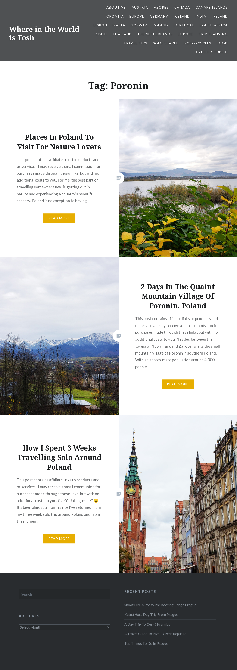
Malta (119, 25)
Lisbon (100, 25)
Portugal (184, 25)
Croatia (115, 16)
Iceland (182, 16)
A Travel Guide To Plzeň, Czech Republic (155, 634)
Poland (160, 25)
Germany (159, 16)
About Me (116, 7)
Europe (136, 16)
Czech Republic (212, 52)
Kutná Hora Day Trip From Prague (151, 614)
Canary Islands (212, 7)
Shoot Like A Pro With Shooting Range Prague (160, 605)
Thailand (122, 34)
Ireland (220, 16)
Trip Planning (213, 34)
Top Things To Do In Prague (146, 643)
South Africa (214, 25)
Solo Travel (165, 43)
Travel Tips (135, 43)
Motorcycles (197, 43)
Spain (101, 34)
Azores (161, 7)
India (200, 16)
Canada (182, 7)
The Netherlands (154, 34)
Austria (140, 7)
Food (222, 43)
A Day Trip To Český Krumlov (147, 624)
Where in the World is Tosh (44, 33)
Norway (139, 25)
